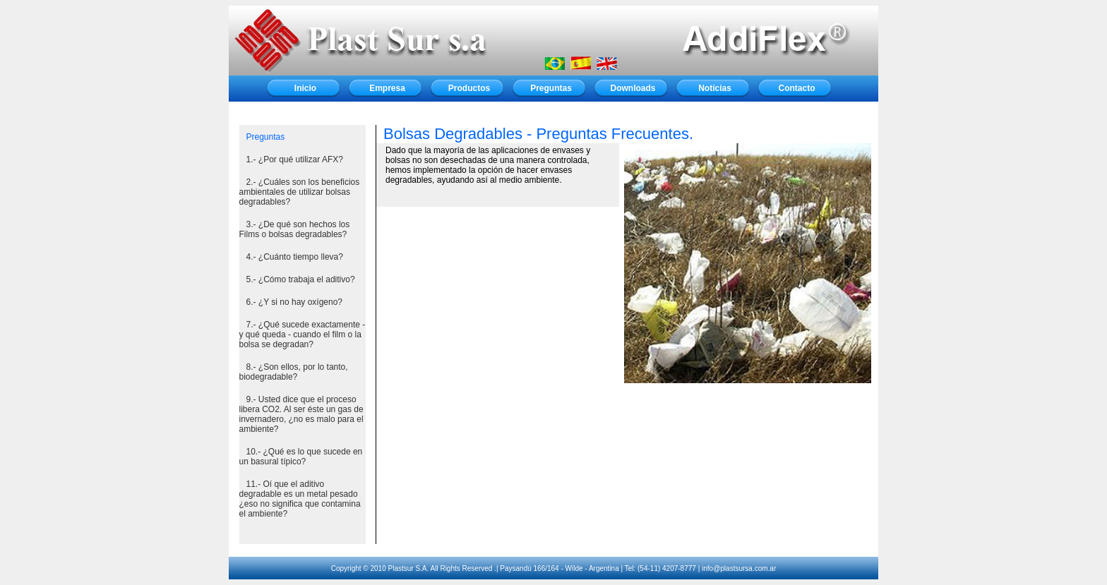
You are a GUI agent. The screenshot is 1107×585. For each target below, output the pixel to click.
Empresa (387, 88)
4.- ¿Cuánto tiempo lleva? (294, 257)
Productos (469, 88)
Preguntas (551, 88)
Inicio (305, 88)
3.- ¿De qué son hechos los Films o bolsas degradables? (294, 229)
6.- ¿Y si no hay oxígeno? (294, 302)
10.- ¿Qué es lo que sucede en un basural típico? (301, 456)
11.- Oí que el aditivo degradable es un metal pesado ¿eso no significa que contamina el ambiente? (300, 499)
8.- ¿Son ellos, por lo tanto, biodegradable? (293, 372)
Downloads (632, 88)
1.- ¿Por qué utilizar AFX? (294, 159)
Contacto (797, 88)
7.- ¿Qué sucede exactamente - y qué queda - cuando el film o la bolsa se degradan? (302, 334)
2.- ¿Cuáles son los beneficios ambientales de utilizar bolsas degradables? (299, 192)
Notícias (714, 88)
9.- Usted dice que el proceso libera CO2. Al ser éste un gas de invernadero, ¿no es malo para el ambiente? (301, 414)
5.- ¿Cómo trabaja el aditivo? (300, 279)
